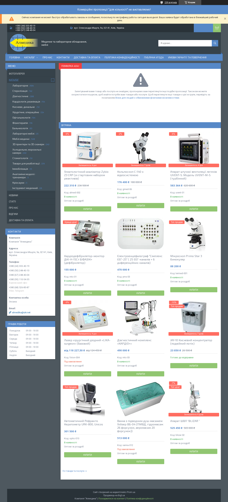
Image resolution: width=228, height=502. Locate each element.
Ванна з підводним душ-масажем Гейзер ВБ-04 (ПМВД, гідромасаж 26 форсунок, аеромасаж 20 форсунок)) (140, 426)
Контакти (63, 57)
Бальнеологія (20, 128)
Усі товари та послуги (73, 471)
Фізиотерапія (20, 122)
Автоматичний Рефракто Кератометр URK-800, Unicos (83, 422)
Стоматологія (20, 158)
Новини (13, 195)
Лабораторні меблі (23, 133)
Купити (87, 209)
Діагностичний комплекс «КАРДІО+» (134, 341)
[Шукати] (215, 43)
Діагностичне (20, 96)
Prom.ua (131, 492)
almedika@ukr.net (21, 312)
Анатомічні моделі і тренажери (23, 176)
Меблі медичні (20, 138)
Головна (14, 57)
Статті (12, 201)
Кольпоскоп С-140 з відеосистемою (130, 173)
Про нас (47, 57)
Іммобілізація (20, 168)
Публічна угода (154, 57)
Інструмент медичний (25, 187)
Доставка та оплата (87, 57)
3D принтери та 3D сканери (28, 144)
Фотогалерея (17, 73)
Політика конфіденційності (122, 57)
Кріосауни (18, 182)
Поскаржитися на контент (112, 498)
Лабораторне (20, 85)
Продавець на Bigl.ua (114, 495)
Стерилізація (19, 90)
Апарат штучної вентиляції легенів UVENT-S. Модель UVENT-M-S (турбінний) (193, 175)
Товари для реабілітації (26, 163)
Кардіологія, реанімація (26, 101)
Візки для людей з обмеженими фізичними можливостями (147, 97)
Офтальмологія (21, 117)
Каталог (29, 57)
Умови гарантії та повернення (187, 57)
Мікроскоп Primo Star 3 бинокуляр (186, 257)
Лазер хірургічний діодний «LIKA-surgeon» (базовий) (87, 341)
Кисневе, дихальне (23, 106)
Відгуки (13, 214)
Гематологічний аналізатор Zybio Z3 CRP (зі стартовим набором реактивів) (86, 175)
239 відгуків (171, 2)
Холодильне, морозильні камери (26, 151)
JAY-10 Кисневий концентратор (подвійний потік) (191, 341)
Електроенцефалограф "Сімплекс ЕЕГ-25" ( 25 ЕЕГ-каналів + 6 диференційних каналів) (139, 259)
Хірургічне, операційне (25, 112)
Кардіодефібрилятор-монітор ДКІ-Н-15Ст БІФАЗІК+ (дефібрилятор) (84, 259)
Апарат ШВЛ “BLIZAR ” (185, 420)
